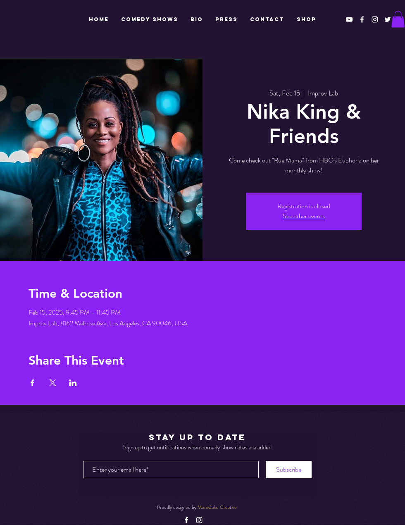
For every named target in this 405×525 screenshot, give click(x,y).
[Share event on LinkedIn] (73, 382)
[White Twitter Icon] (388, 19)
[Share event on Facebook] (32, 382)
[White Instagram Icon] (375, 19)
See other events (304, 216)
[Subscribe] (289, 469)
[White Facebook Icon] (362, 19)
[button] (398, 19)
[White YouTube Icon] (349, 19)
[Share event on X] (53, 382)
